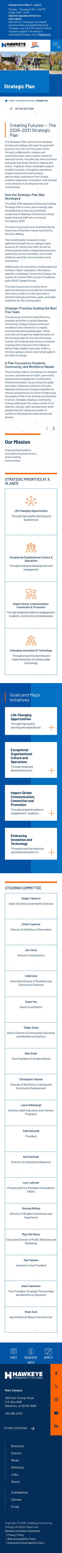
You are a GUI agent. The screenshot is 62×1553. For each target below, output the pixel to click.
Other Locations (15, 1428)
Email (15, 1506)
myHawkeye (19, 1492)
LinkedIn (56, 1426)
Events (16, 1453)
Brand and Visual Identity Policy (26, 1542)
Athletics (17, 1467)
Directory (17, 1446)
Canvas (16, 1499)
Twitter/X (56, 1386)
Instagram (56, 1399)
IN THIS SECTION (22, 108)
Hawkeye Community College (20, 45)
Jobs (14, 1474)
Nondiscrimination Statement (22, 1530)
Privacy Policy (15, 1534)
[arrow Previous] (47, 428)
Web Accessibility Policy (21, 1538)
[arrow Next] (53, 428)
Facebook (56, 1373)
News (15, 1460)
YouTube (56, 1413)
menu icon (57, 46)
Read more (45, 34)
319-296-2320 (13, 1413)
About (12, 100)
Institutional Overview (25, 100)
